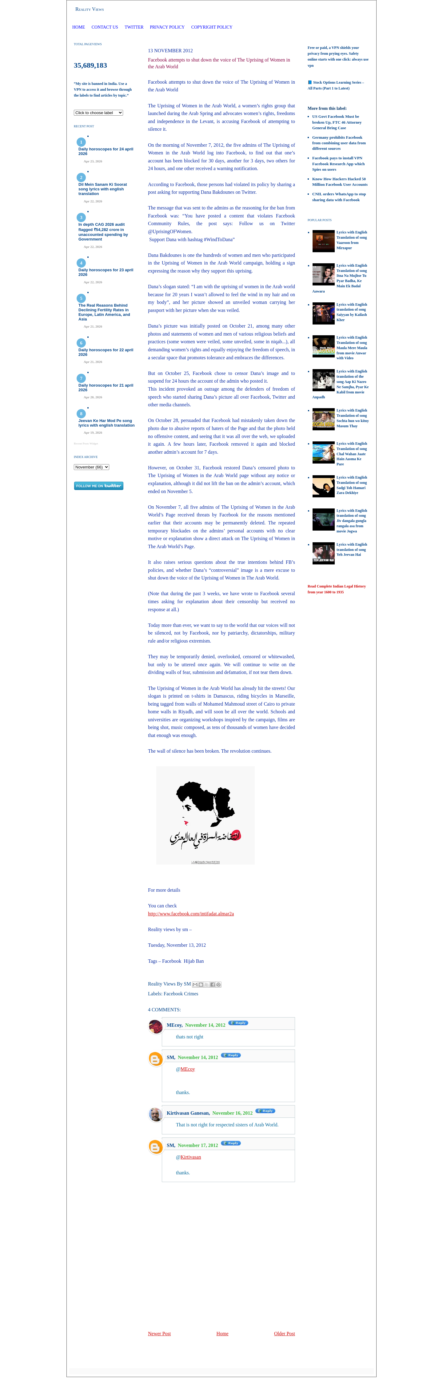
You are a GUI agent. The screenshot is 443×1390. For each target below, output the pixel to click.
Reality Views (89, 9)
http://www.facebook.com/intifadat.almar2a (191, 913)
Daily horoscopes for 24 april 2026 (105, 151)
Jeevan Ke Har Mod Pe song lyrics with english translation (106, 423)
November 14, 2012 (206, 1025)
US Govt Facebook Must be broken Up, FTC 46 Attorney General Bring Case (336, 122)
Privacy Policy (167, 27)
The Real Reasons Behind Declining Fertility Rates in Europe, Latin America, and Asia (104, 312)
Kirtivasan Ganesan (188, 1113)
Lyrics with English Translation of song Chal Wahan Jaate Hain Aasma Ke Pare (352, 453)
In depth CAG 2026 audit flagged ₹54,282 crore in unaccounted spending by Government (103, 231)
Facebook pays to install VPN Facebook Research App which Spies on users (338, 163)
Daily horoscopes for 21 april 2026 (105, 387)
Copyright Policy (212, 27)
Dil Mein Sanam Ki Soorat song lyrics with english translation (102, 189)
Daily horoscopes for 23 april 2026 (105, 272)
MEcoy (174, 1025)
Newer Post (159, 1333)
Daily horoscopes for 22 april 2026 (105, 352)
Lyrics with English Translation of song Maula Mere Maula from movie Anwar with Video (352, 347)
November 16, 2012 (233, 1113)
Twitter (135, 27)
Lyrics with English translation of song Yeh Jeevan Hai (352, 549)
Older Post (284, 1333)
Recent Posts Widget (86, 443)
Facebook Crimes (181, 993)
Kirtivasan (191, 1157)
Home (78, 27)
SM (170, 1057)
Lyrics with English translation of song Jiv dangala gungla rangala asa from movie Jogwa (352, 520)
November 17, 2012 (198, 1145)
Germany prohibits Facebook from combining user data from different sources (339, 143)
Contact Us (105, 27)
